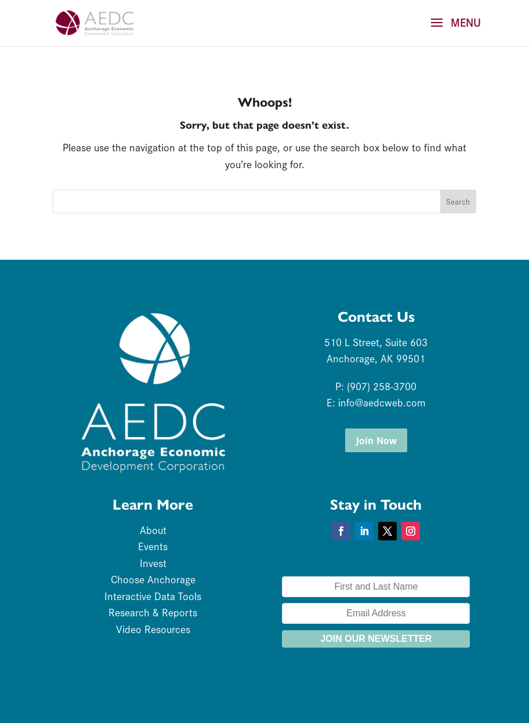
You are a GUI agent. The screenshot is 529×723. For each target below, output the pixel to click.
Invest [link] (153, 562)
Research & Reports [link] (152, 612)
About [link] (153, 529)
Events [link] (153, 546)
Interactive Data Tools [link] (152, 595)
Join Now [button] (376, 440)
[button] (451, 30)
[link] (94, 21)
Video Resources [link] (153, 629)
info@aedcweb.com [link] (382, 402)
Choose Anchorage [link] (153, 579)
